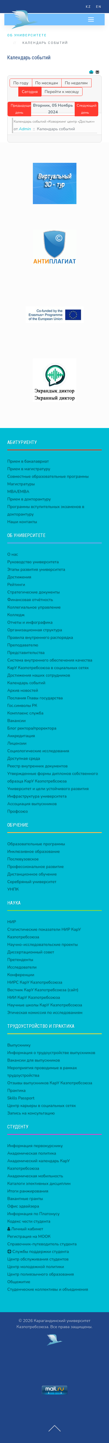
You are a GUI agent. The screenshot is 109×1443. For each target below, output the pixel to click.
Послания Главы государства (35, 698)
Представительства (25, 652)
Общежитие (18, 1282)
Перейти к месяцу (62, 91)
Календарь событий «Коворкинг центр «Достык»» (54, 121)
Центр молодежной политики (35, 1266)
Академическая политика (31, 1153)
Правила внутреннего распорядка (40, 637)
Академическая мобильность (35, 1176)
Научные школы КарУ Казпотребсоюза (44, 1005)
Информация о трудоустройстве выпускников (51, 1052)
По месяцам (46, 83)
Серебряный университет (31, 881)
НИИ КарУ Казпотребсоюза (33, 997)
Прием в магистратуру (28, 469)
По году (20, 83)
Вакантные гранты (25, 1198)
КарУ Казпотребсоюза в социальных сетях (48, 667)
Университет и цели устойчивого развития (48, 788)
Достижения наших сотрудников (38, 675)
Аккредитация (21, 736)
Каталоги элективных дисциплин (39, 1183)
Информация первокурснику (35, 1145)
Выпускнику (19, 1045)
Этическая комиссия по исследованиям (44, 1012)
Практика (16, 1090)
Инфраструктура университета (37, 796)
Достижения (19, 577)
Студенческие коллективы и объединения (47, 1289)
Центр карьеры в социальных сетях (41, 1105)
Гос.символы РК (22, 705)
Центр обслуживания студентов (38, 1259)
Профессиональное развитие (35, 866)
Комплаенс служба (25, 713)
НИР (11, 922)
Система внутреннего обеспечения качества (49, 660)
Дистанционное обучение (32, 874)
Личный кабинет (25, 1229)
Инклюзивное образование (33, 851)
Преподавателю (22, 645)
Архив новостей (22, 690)
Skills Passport (20, 1098)
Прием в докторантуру (29, 499)
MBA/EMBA (18, 491)
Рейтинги (16, 584)
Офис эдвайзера (23, 1206)
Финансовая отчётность (30, 599)
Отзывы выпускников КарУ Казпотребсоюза (49, 1083)
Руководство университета (33, 562)
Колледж (16, 615)
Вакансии (16, 720)
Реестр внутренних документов (37, 766)
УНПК (13, 889)
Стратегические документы (33, 592)
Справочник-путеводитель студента (42, 1244)
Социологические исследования (38, 751)
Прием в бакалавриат (28, 461)
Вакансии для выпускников (33, 1060)
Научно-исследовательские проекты (42, 944)
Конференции (20, 975)
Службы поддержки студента (38, 1251)
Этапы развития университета (36, 569)
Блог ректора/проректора (31, 728)
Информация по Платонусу (33, 1214)
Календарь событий (26, 683)
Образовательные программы (36, 844)
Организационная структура (34, 630)
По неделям (76, 83)
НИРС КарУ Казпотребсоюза (34, 982)
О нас (12, 554)
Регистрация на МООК (29, 1236)
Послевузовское (23, 859)
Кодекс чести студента (28, 1221)
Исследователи (22, 967)
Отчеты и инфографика (30, 622)
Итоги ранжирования (27, 1191)
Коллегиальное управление (34, 607)
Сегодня (30, 91)
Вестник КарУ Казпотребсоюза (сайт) (42, 990)
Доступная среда (23, 758)
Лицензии (16, 743)
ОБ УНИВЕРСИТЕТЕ (27, 35)
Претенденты (20, 959)
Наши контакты (22, 522)
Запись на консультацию (31, 1113)
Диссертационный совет (30, 952)
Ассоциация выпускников (32, 804)
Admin (25, 129)
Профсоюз (17, 811)
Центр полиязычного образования (40, 1274)
